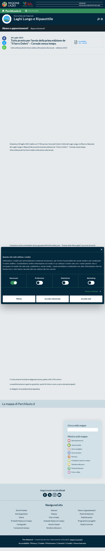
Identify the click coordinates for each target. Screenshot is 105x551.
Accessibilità (24, 543)
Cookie (41, 543)
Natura (54, 514)
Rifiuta (19, 299)
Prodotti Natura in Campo (21, 521)
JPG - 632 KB (83, 42)
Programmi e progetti (86, 521)
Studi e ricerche (86, 524)
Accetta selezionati (52, 299)
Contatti (61, 543)
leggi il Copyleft (76, 539)
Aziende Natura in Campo (54, 521)
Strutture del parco (54, 528)
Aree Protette (21, 510)
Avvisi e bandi (53, 524)
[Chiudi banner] (101, 249)
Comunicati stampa (21, 528)
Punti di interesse (87, 514)
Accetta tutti (86, 299)
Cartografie (21, 524)
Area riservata (80, 543)
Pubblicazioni (86, 517)
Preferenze (51, 543)
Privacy (34, 543)
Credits (69, 543)
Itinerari (54, 510)
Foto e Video (54, 517)
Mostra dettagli (91, 291)
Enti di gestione (21, 514)
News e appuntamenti (15, 28)
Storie (21, 517)
